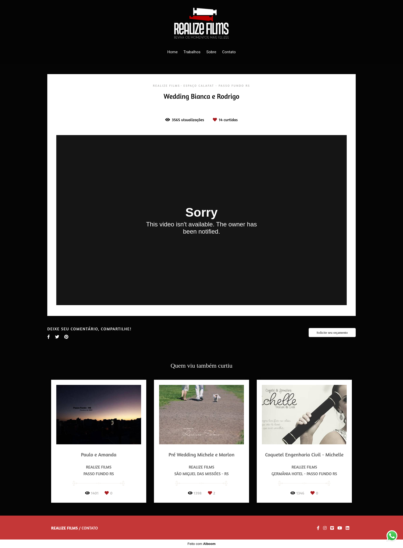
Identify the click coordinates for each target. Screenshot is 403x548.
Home (172, 52)
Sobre (211, 52)
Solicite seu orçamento (332, 332)
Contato (229, 52)
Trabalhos (192, 52)
